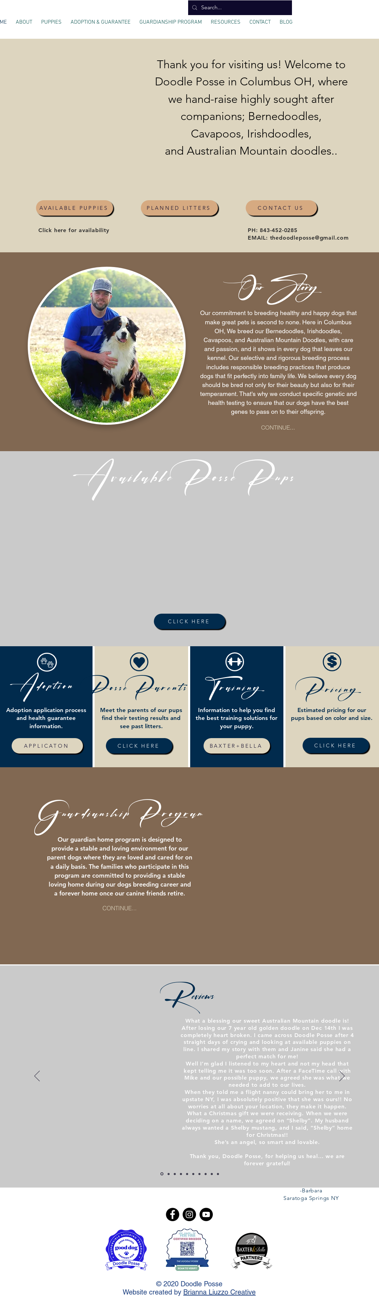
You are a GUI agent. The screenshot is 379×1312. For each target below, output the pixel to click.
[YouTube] (206, 1214)
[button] (24, 19)
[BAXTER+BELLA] (237, 746)
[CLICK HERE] (189, 621)
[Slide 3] (212, 1174)
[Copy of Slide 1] (161, 1174)
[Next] (342, 1076)
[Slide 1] (206, 1174)
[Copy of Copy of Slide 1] (169, 1174)
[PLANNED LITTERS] (179, 208)
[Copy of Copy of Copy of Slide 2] (187, 1174)
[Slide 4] (218, 1174)
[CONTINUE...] (278, 426)
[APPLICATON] (47, 746)
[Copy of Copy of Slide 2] (181, 1174)
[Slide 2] (193, 1174)
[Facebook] (172, 1214)
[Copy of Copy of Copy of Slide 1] (199, 1174)
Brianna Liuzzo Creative (219, 1292)
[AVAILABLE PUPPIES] (74, 208)
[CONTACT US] (281, 208)
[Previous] (37, 1076)
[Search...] (239, 7)
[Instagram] (189, 1214)
